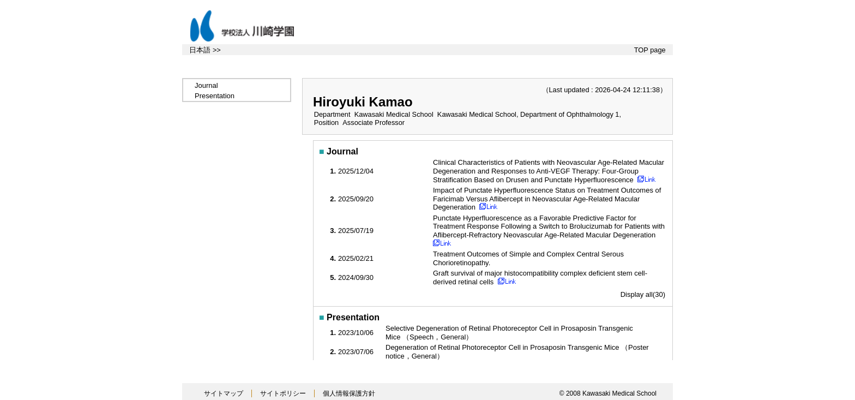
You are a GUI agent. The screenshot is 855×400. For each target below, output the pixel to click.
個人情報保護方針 (349, 393)
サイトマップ (223, 393)
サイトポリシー (283, 393)
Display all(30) (643, 294)
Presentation (214, 96)
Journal (206, 85)
